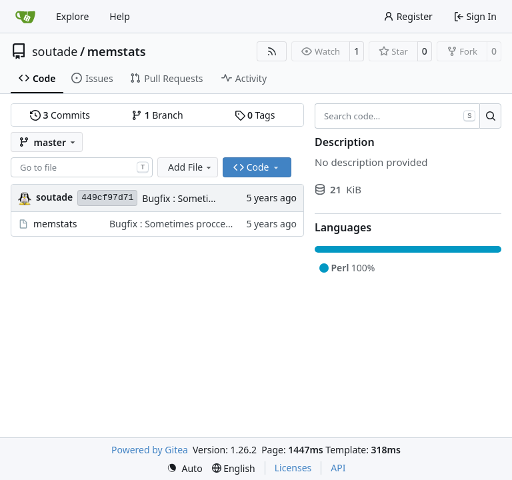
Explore (72, 16)
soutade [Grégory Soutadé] (54, 197)
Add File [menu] (190, 167)
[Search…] (490, 116)
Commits (60, 115)
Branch (157, 115)
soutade (54, 51)
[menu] (185, 468)
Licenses (293, 467)
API (338, 467)
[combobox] (82, 167)
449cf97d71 (107, 198)
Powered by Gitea (149, 449)
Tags (255, 115)
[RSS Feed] (272, 51)
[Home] (25, 17)
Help (119, 16)
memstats (116, 51)
